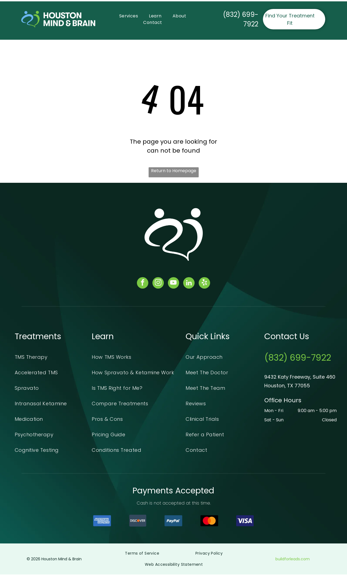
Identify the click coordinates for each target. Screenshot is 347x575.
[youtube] (174, 283)
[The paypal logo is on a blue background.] (173, 521)
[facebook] (142, 283)
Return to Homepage (173, 171)
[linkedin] (190, 283)
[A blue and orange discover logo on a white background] (138, 521)
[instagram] (158, 283)
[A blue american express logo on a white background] (102, 521)
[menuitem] (129, 16)
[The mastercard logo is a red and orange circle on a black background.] (209, 521)
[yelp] (206, 283)
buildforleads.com (292, 559)
